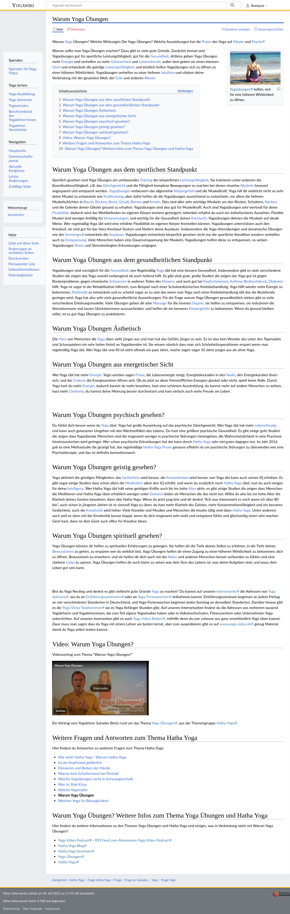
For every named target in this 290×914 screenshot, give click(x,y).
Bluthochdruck (255, 281)
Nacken (271, 202)
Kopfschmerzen (215, 281)
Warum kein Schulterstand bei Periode (88, 773)
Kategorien (59, 880)
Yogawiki (23, 5)
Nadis (230, 375)
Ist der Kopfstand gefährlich (80, 762)
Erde (119, 78)
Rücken (101, 202)
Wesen (149, 78)
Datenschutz (11, 908)
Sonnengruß (74, 234)
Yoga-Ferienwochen (153, 596)
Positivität (80, 292)
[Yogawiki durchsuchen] (143, 5)
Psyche (257, 41)
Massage (160, 303)
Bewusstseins (63, 551)
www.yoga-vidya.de (235, 624)
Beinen (136, 202)
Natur (172, 557)
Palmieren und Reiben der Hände (84, 768)
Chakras (79, 380)
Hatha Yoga (202, 441)
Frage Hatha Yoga (99, 880)
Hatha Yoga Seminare (75, 851)
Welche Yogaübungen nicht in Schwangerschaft (95, 779)
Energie (67, 61)
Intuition (168, 72)
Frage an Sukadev (136, 880)
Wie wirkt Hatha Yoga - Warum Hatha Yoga (92, 757)
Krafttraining (113, 196)
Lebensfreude (150, 61)
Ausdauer (116, 234)
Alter (192, 488)
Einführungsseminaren (103, 596)
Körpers (168, 281)
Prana (139, 375)
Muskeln (247, 185)
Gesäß (124, 202)
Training (146, 180)
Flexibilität (60, 212)
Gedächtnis (131, 477)
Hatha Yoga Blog (71, 845)
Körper (238, 41)
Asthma (236, 281)
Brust (113, 202)
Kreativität (94, 510)
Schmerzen (118, 281)
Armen (154, 202)
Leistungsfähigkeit (120, 67)
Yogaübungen (240, 89)
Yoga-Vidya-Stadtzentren (82, 607)
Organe (197, 303)
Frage (118, 880)
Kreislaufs (199, 218)
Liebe (70, 562)
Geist (56, 67)
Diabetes (276, 281)
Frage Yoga (168, 880)
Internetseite (226, 591)
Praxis (206, 41)
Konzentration (177, 477)
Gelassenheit (121, 61)
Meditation (134, 483)
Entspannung (75, 240)
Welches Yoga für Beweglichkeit (83, 800)
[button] (100, 688)
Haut (62, 339)
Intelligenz (75, 488)
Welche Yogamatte (73, 790)
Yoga (68, 41)
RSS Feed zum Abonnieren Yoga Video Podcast (132, 840)
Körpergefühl (184, 191)
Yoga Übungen (163, 723)
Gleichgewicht (114, 185)
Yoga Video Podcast (73, 840)
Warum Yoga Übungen (69, 665)
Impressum (52, 908)
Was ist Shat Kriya (72, 784)
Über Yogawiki (32, 908)
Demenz (156, 494)
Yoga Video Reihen (148, 618)
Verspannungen (116, 218)
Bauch (88, 202)
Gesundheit (159, 56)
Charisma (76, 391)
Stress (79, 245)
